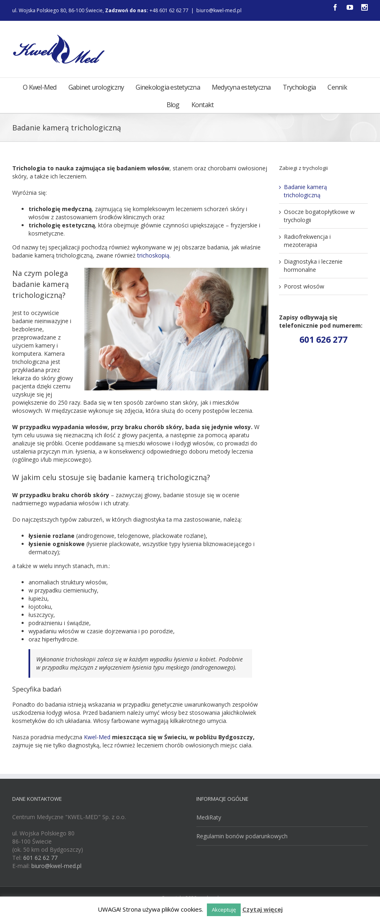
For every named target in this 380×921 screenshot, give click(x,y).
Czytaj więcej (262, 909)
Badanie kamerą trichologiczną (305, 191)
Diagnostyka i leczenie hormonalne (313, 265)
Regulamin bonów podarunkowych (242, 836)
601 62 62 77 (40, 858)
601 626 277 (323, 339)
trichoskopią (153, 255)
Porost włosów (304, 286)
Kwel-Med (97, 737)
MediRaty (208, 817)
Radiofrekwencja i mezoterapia (307, 241)
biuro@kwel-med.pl (219, 10)
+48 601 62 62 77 (172, 10)
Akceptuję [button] (224, 909)
